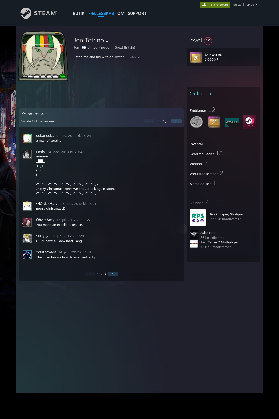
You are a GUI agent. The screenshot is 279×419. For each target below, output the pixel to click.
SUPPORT (137, 13)
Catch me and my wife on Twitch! (100, 57)
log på (237, 4)
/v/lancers (207, 233)
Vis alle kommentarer (37, 121)
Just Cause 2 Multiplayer (219, 242)
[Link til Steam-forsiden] (42, 17)
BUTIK (79, 13)
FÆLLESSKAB (101, 13)
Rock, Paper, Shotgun (226, 214)
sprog (250, 4)
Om (120, 13)
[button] (223, 40)
